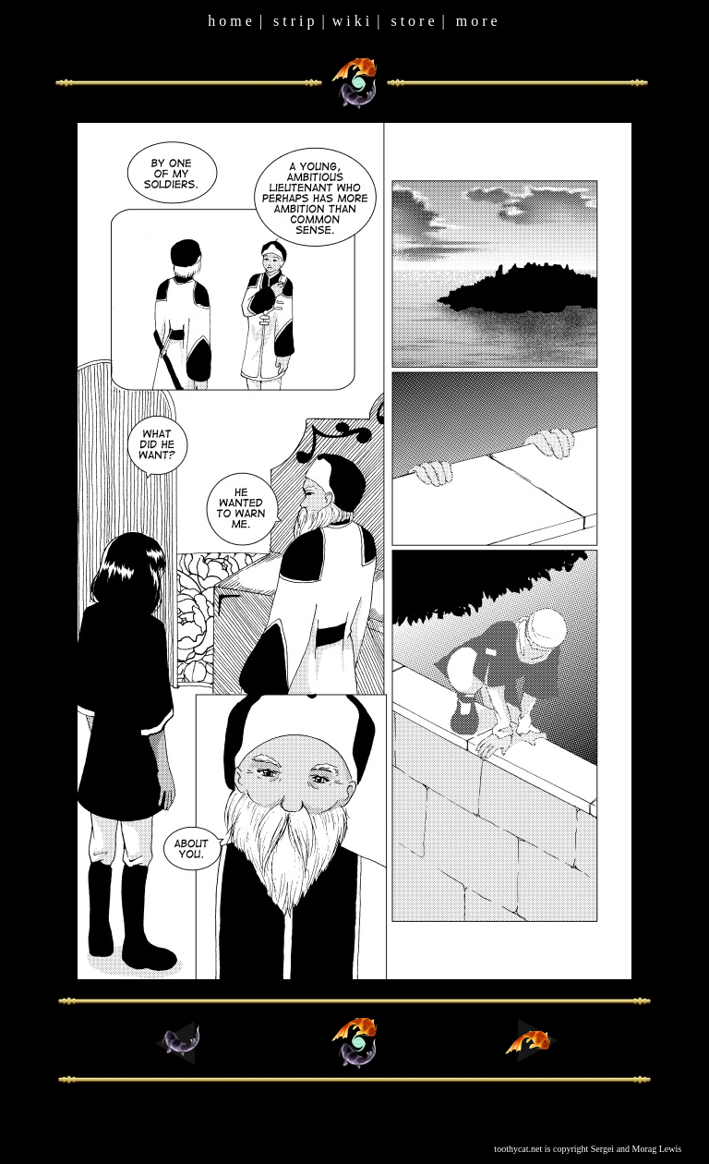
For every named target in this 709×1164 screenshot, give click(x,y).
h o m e (230, 21)
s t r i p (293, 21)
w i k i (350, 21)
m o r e (477, 21)
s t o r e (412, 21)
